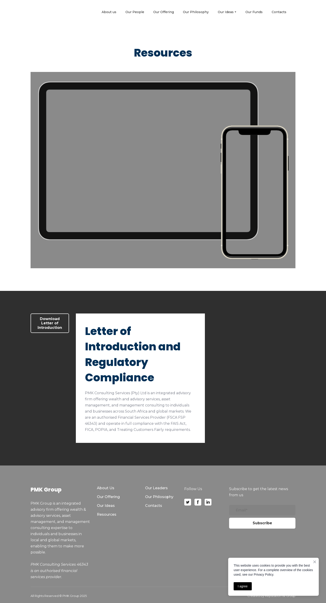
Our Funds (254, 12)
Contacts (279, 12)
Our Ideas (106, 505)
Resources (106, 514)
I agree (243, 586)
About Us (105, 488)
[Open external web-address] (148, 161)
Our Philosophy (196, 12)
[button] (50, 323)
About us (109, 12)
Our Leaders (156, 488)
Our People (134, 12)
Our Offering (163, 12)
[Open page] (49, 12)
